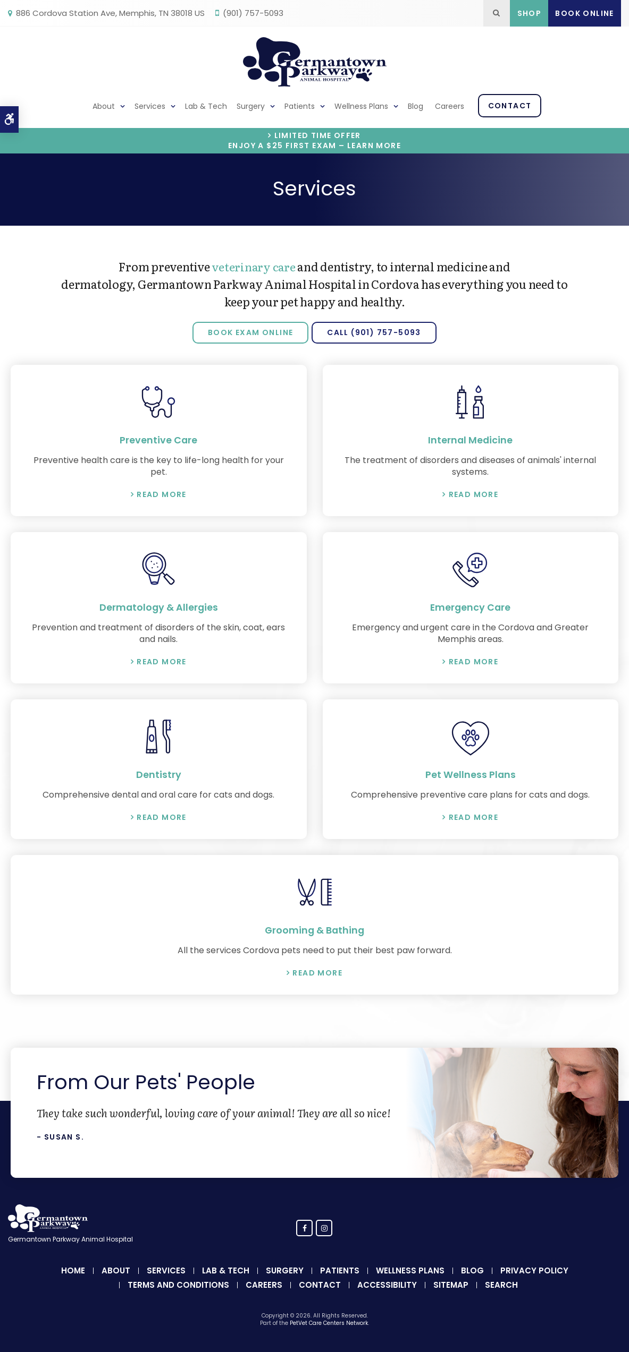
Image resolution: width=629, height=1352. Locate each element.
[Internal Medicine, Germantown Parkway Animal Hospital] (471, 402)
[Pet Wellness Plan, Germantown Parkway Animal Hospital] (471, 736)
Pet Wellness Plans (470, 774)
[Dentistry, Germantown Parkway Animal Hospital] (159, 736)
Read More (162, 494)
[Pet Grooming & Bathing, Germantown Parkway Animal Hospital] (314, 891)
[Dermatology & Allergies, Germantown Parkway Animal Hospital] (159, 568)
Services (150, 106)
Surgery (251, 106)
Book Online (584, 13)
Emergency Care (470, 606)
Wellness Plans (361, 106)
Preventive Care (159, 440)
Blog (415, 106)
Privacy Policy (534, 1269)
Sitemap (450, 1283)
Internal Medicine (470, 440)
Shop (529, 13)
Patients (299, 106)
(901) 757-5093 (253, 13)
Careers (449, 106)
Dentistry (158, 774)
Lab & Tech (206, 106)
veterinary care (253, 266)
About (104, 106)
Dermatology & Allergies (158, 606)
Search (501, 1283)
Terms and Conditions (178, 1283)
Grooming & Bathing (314, 929)
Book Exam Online (250, 332)
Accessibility (387, 1283)
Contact (510, 105)
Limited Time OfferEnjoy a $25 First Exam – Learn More (314, 141)
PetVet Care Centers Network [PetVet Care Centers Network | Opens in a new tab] (329, 1322)
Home (73, 1269)
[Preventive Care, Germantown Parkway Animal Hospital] (159, 402)
